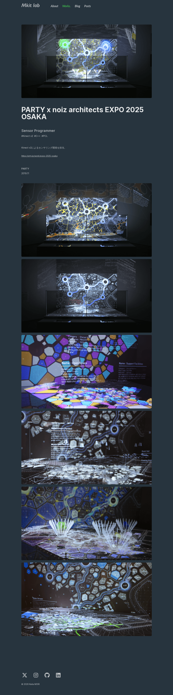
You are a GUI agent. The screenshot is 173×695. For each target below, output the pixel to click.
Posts (87, 6)
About (54, 6)
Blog (77, 6)
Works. (66, 6)
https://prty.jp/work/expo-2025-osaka (39, 156)
